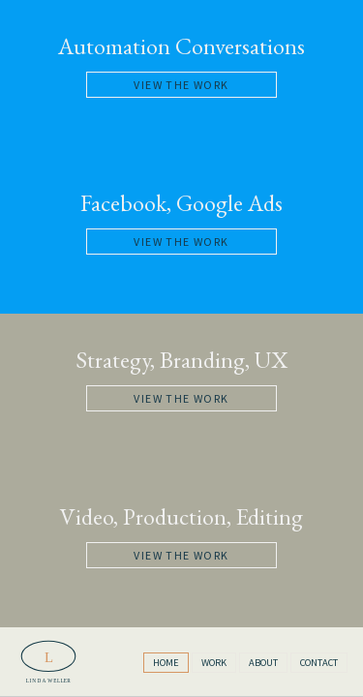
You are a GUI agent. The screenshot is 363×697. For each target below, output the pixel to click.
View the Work (181, 84)
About (263, 662)
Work (214, 662)
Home (166, 662)
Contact (319, 662)
